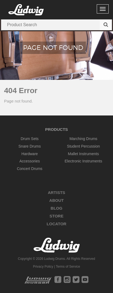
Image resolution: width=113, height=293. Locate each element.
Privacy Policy (43, 266)
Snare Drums (29, 146)
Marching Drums (83, 139)
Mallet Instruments (83, 154)
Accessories (30, 161)
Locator (56, 224)
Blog (56, 208)
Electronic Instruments (83, 161)
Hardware (29, 154)
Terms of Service (68, 266)
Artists (56, 192)
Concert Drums (29, 168)
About (56, 200)
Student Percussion (83, 146)
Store (56, 216)
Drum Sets (29, 139)
